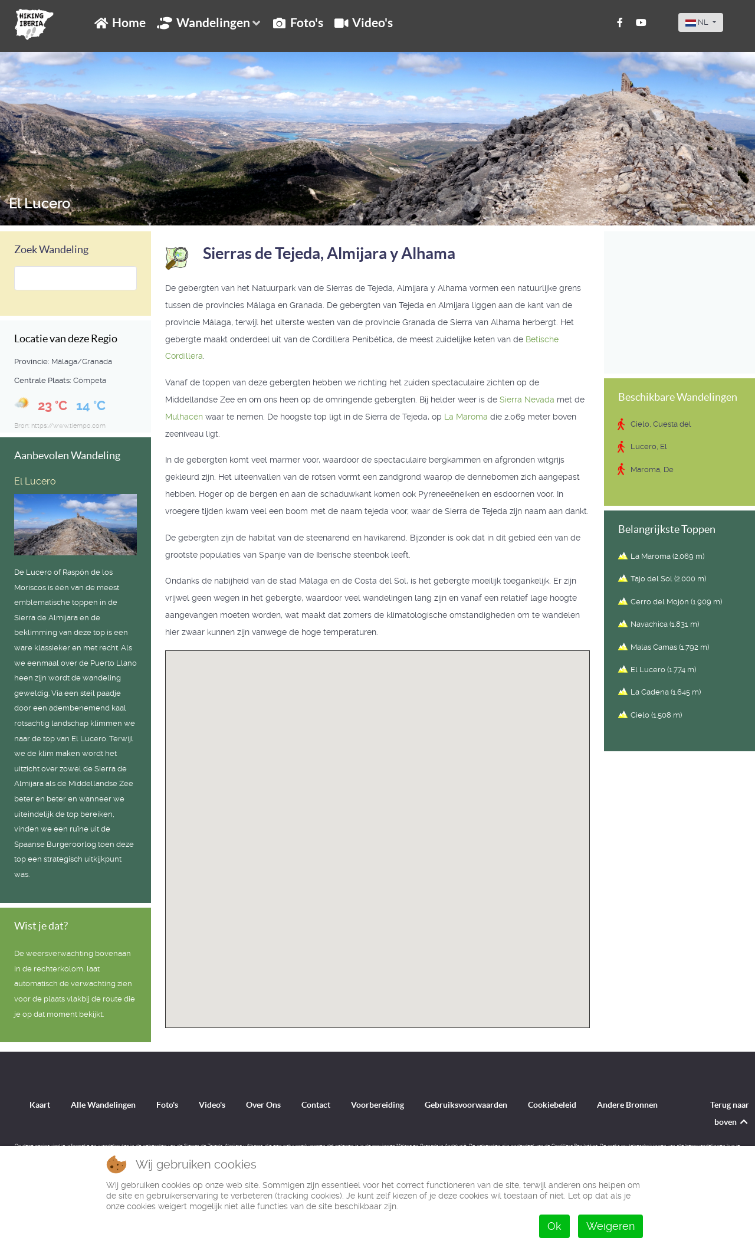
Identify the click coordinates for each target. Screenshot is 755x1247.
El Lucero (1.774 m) (663, 669)
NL (697, 22)
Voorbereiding (377, 1104)
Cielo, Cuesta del (661, 424)
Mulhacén (184, 416)
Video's (212, 1104)
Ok (554, 1226)
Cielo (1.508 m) (656, 715)
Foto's (167, 1104)
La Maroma (466, 416)
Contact (315, 1104)
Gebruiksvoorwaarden (466, 1104)
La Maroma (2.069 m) (667, 556)
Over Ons (263, 1104)
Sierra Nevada (527, 399)
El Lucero (39, 203)
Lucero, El (649, 446)
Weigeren (610, 1226)
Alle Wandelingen (103, 1104)
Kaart (39, 1104)
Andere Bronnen (627, 1104)
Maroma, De (652, 469)
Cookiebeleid (552, 1104)
